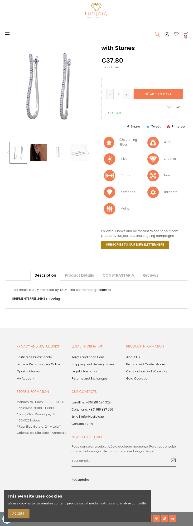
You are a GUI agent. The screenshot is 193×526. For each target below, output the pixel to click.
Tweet (156, 126)
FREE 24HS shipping (45, 298)
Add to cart (158, 94)
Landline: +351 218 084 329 (91, 402)
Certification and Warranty (146, 371)
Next (88, 152)
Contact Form (82, 423)
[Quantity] (118, 94)
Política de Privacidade (34, 357)
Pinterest (178, 126)
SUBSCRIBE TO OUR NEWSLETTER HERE (135, 244)
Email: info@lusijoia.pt (88, 416)
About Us (133, 357)
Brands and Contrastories (146, 364)
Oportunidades (28, 371)
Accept (18, 513)
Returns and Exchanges (89, 378)
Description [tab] (45, 275)
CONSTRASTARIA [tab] (118, 275)
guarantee (102, 290)
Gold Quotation (137, 378)
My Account (25, 378)
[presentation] (127, 482)
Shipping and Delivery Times (93, 364)
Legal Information (85, 371)
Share (135, 126)
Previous (8, 152)
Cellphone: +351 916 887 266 (92, 409)
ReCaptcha (80, 479)
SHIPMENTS (21, 298)
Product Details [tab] (79, 275)
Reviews (151, 275)
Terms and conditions (88, 357)
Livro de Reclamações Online (38, 364)
